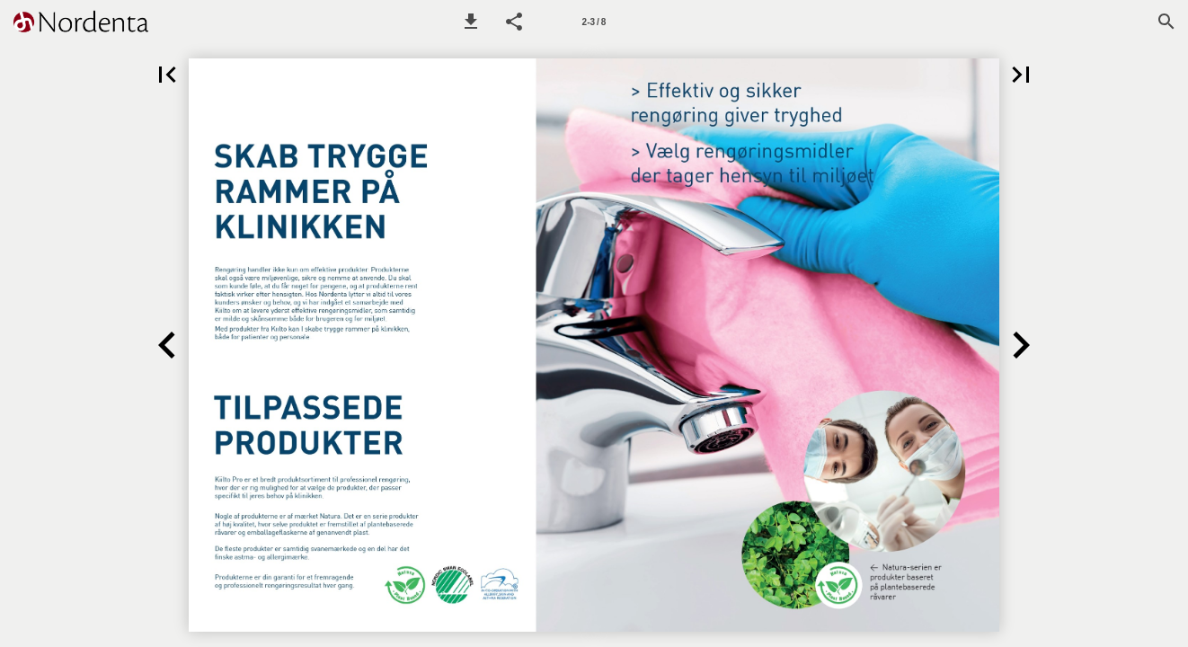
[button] (470, 21)
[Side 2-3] (594, 21)
